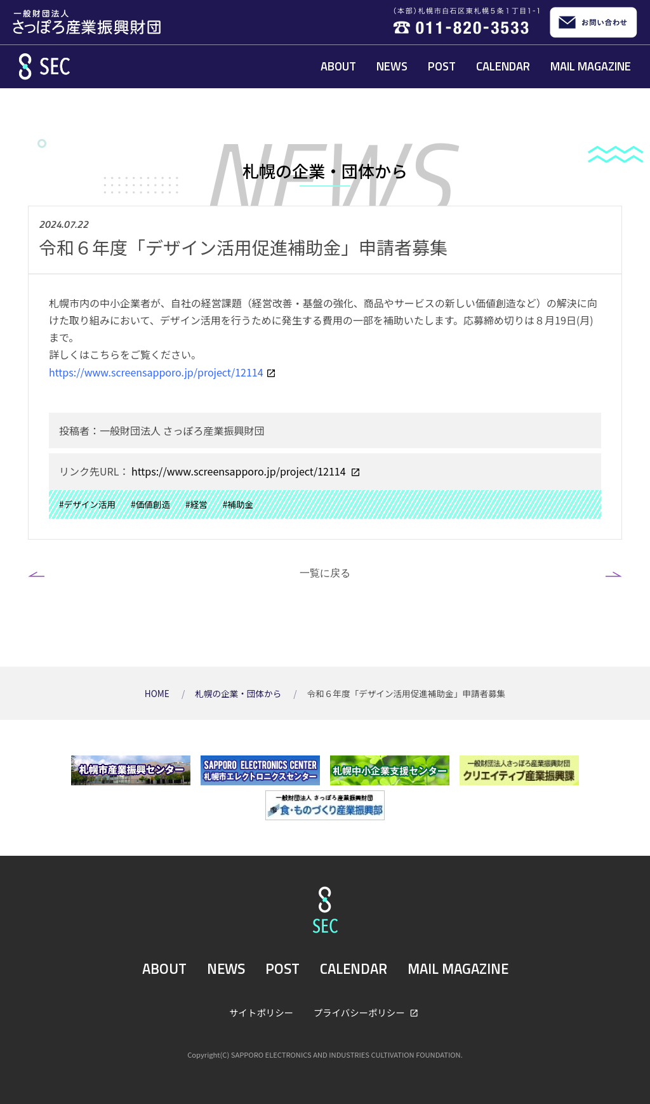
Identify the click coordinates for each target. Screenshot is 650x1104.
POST (442, 66)
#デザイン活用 (87, 504)
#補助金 (238, 504)
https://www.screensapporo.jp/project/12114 (238, 471)
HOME (158, 693)
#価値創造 (150, 504)
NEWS (392, 66)
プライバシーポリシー (360, 1012)
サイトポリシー (261, 1012)
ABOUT (338, 66)
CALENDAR (503, 66)
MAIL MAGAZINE (590, 66)
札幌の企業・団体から (239, 693)
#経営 (196, 504)
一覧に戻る (325, 572)
